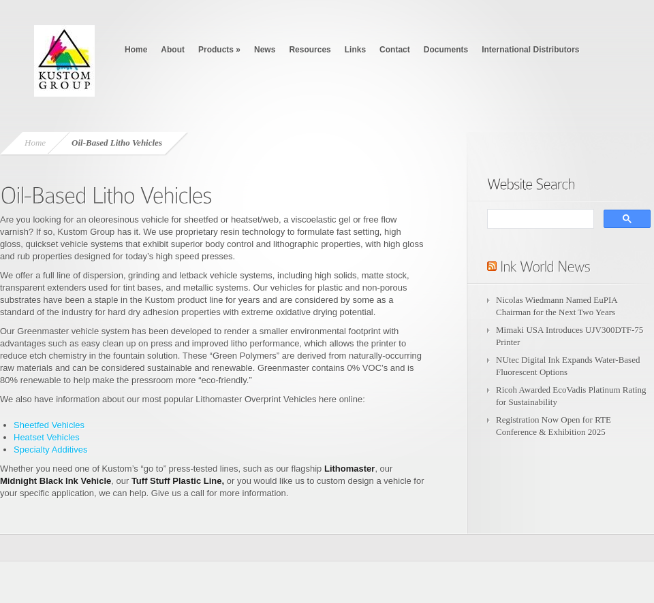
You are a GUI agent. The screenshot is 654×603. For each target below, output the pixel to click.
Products (219, 49)
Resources (309, 49)
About (173, 49)
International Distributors (530, 49)
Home (136, 49)
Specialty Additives (50, 449)
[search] (539, 219)
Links (355, 49)
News (264, 49)
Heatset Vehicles (47, 437)
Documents (446, 49)
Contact (394, 49)
